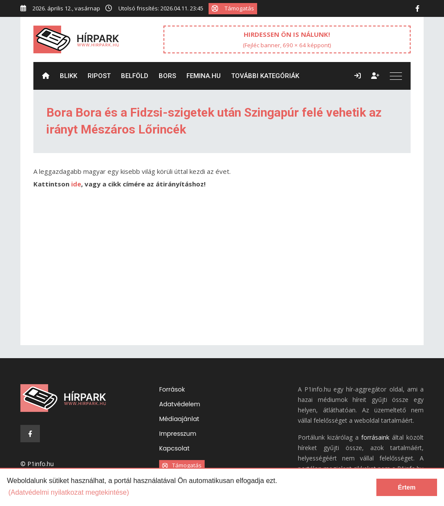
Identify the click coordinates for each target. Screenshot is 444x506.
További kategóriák (265, 76)
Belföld (134, 76)
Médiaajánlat (179, 419)
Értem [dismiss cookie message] (407, 487)
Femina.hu (203, 76)
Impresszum (177, 433)
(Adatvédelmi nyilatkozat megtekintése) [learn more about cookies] (68, 492)
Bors (167, 76)
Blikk (68, 76)
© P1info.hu (37, 464)
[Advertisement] (222, 271)
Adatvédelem (179, 404)
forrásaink (375, 437)
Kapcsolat (174, 448)
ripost (99, 76)
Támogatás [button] (233, 8)
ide (76, 184)
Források (172, 389)
